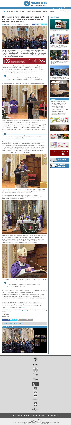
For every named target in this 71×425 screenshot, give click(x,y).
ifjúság (61, 108)
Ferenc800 (53, 104)
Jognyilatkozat (36, 423)
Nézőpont (45, 11)
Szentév (58, 104)
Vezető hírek (54, 17)
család (53, 109)
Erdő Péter (57, 108)
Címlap (14, 415)
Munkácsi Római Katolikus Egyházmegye (17, 310)
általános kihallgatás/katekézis (58, 114)
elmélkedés (58, 109)
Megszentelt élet (37, 11)
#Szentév (5, 323)
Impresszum (25, 423)
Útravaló (58, 106)
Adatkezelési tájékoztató (43, 423)
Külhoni (22, 11)
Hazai (8, 11)
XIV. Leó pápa (14, 11)
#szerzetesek (11, 323)
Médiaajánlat (30, 423)
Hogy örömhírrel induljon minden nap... (58, 84)
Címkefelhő (53, 99)
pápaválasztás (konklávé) (59, 103)
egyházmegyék (61, 113)
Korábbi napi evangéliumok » (62, 96)
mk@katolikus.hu (46, 422)
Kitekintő (28, 11)
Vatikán (57, 111)
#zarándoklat (19, 323)
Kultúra (52, 11)
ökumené (53, 101)
